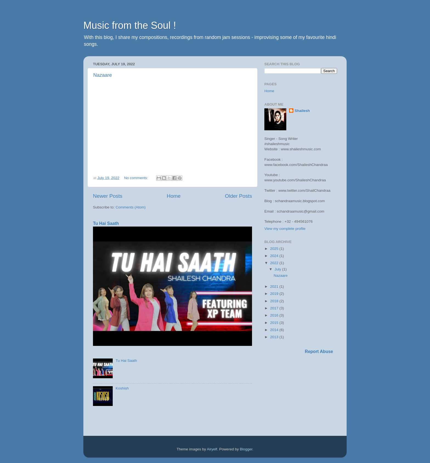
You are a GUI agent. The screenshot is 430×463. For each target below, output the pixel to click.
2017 (274, 308)
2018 (274, 301)
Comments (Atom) (131, 207)
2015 (274, 323)
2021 (274, 286)
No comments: (136, 178)
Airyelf (212, 449)
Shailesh (302, 111)
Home (173, 196)
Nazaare (102, 75)
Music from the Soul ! (129, 25)
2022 (274, 263)
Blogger (246, 449)
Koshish (122, 388)
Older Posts (238, 196)
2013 (274, 337)
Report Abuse (319, 351)
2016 (274, 315)
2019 (274, 294)
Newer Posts (107, 196)
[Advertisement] (280, 396)
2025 (274, 249)
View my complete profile (284, 229)
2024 (274, 256)
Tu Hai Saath (106, 223)
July (278, 269)
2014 (274, 330)
